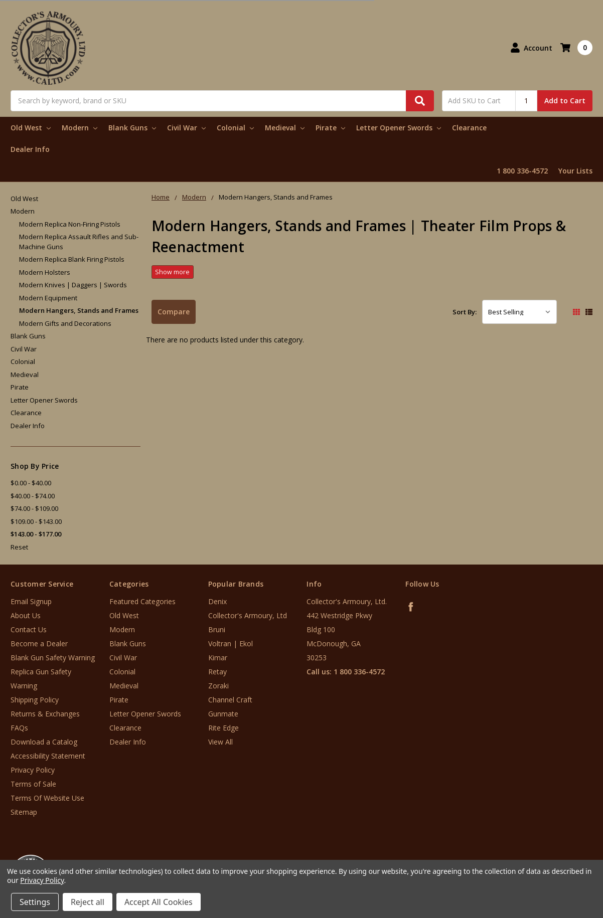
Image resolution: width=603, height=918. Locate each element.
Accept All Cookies (158, 901)
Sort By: (465, 311)
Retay (217, 671)
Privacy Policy (33, 770)
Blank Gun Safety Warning (53, 657)
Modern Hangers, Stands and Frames (78, 310)
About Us (26, 615)
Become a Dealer (39, 643)
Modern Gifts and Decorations (65, 323)
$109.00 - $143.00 (36, 521)
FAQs (19, 727)
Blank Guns (132, 127)
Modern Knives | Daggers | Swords (73, 284)
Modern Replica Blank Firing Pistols (71, 259)
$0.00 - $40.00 (31, 482)
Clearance (469, 127)
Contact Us (29, 629)
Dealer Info (30, 149)
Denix (217, 601)
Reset (19, 547)
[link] (561, 857)
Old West (31, 127)
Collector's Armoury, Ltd (247, 615)
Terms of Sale (33, 784)
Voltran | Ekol (230, 643)
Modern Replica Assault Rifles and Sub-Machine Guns (78, 241)
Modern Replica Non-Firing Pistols (69, 224)
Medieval (285, 127)
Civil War (186, 127)
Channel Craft (230, 699)
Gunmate (223, 713)
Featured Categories (142, 601)
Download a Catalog (44, 742)
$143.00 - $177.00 (36, 533)
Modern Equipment (48, 297)
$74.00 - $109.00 (34, 508)
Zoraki (218, 685)
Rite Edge (223, 727)
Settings (35, 901)
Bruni (216, 629)
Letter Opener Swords (398, 127)
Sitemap (24, 812)
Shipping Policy (35, 699)
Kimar (217, 657)
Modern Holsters (44, 272)
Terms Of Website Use (47, 798)
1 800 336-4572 (522, 170)
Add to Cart (564, 100)
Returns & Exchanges (45, 713)
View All (220, 742)
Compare (174, 311)
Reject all (87, 901)
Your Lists (575, 170)
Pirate (330, 127)
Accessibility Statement (48, 756)
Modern (79, 127)
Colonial (235, 127)
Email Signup (31, 601)
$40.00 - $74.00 (33, 495)
